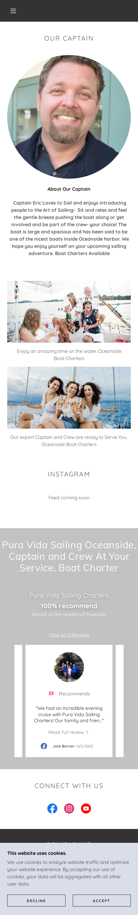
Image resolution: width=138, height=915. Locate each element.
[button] (13, 11)
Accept (101, 900)
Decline (36, 900)
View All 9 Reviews (69, 635)
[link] (69, 732)
